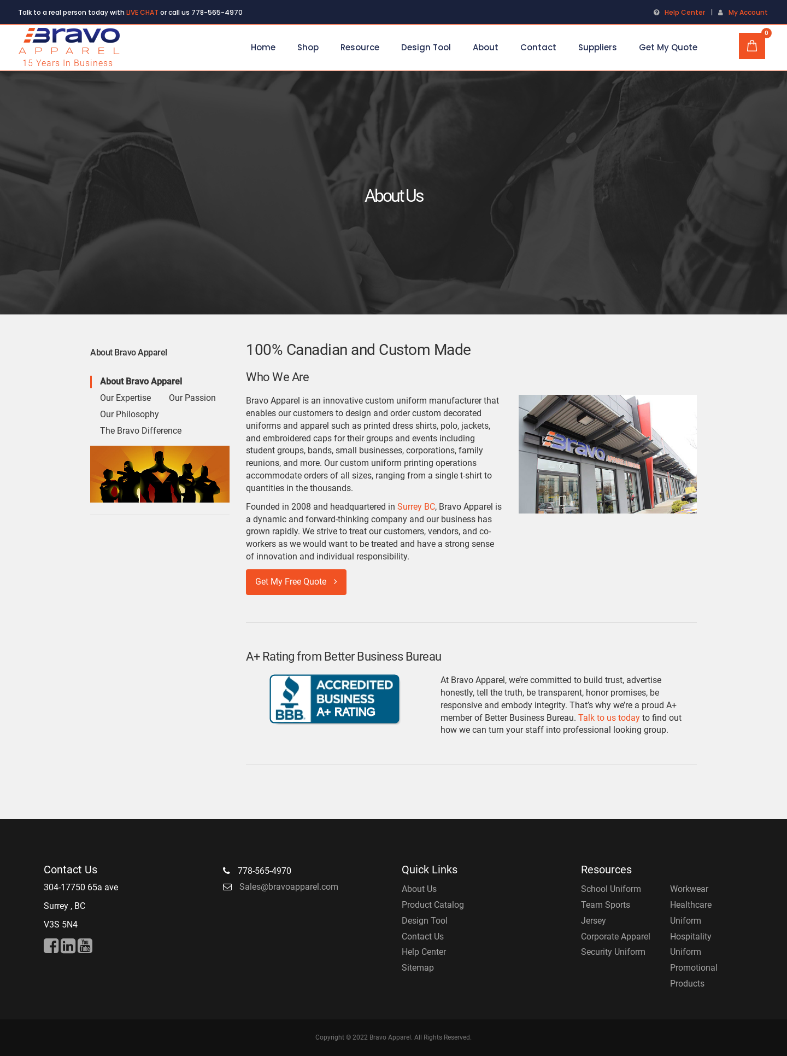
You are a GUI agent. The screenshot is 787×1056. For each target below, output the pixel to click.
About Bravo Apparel (141, 381)
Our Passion (192, 398)
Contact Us (423, 936)
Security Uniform (613, 952)
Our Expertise (125, 398)
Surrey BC (416, 506)
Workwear (689, 889)
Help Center (685, 12)
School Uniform (611, 889)
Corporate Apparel (615, 936)
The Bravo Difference (140, 430)
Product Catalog (433, 905)
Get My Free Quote (296, 581)
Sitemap (418, 967)
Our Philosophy (129, 414)
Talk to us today (609, 718)
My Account (748, 12)
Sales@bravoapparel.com (288, 887)
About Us (419, 889)
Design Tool (425, 920)
